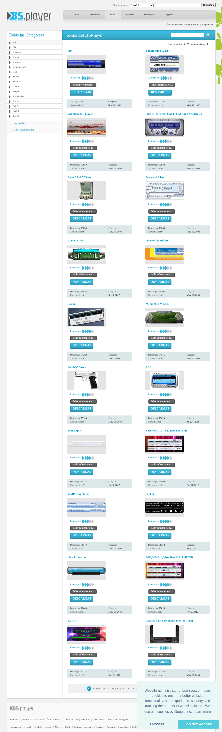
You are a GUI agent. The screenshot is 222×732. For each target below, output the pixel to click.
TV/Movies (18, 96)
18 (123, 688)
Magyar (58, 727)
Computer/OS (19, 66)
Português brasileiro (83, 727)
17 (118, 688)
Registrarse (207, 24)
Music (16, 76)
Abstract (17, 52)
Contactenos (98, 719)
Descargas (149, 14)
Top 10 (16, 116)
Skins (113, 14)
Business (17, 62)
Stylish (16, 111)
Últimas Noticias (54, 719)
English (38, 727)
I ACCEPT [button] (157, 724)
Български (16, 727)
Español (48, 727)
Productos (95, 14)
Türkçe (135, 727)
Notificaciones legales (117, 719)
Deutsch (28, 727)
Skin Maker (19, 123)
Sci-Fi (16, 106)
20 (132, 688)
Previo (96, 688)
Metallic (17, 81)
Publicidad (15, 719)
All (14, 42)
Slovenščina (123, 727)
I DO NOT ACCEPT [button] (198, 724)
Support (168, 14)
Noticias (130, 14)
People (16, 91)
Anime (16, 57)
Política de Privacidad (33, 719)
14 (103, 688)
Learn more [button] (202, 711)
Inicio (77, 14)
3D (14, 47)
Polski (68, 727)
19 (127, 688)
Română (100, 727)
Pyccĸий (110, 727)
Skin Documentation (24, 129)
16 (113, 688)
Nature (16, 86)
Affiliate (69, 719)
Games (16, 71)
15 (108, 688)
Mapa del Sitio (83, 719)
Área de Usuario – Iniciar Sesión (183, 24)
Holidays (17, 101)
